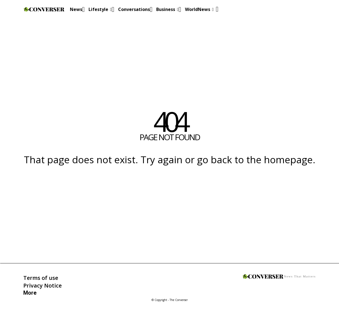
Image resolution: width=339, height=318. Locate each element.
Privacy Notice (42, 285)
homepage (288, 159)
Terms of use (40, 278)
